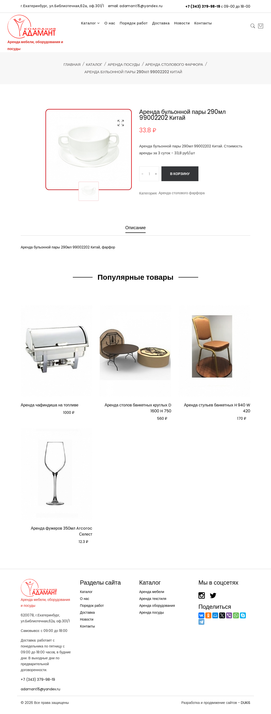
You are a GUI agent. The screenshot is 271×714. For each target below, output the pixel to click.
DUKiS (245, 701)
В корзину (180, 173)
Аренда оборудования (157, 604)
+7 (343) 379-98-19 (202, 6)
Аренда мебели (151, 590)
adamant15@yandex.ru (40, 687)
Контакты (203, 23)
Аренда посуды (124, 64)
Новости (182, 23)
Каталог (90, 23)
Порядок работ (134, 23)
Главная (71, 64)
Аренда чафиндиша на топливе (49, 404)
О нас (109, 23)
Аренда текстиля (152, 597)
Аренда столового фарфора (174, 64)
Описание (135, 227)
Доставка (161, 23)
